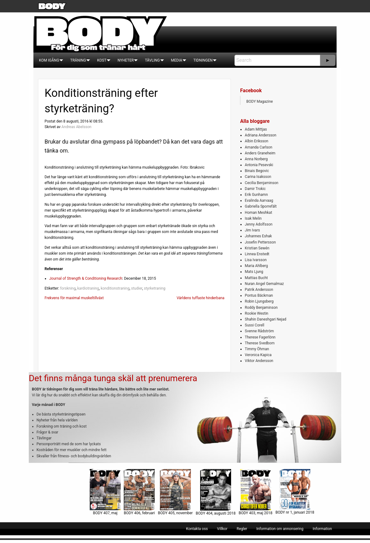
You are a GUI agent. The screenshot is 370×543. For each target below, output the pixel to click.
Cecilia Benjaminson (261, 183)
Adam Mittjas (256, 129)
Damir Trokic (255, 189)
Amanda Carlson (258, 147)
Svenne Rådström (259, 331)
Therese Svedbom (259, 343)
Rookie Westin (256, 313)
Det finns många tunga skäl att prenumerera (113, 378)
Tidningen (203, 60)
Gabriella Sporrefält (261, 206)
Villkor (222, 529)
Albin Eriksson (256, 141)
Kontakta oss (197, 529)
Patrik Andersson (259, 289)
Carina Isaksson (258, 177)
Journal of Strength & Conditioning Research (85, 278)
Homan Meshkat (258, 212)
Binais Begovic (257, 171)
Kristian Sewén (257, 248)
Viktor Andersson (259, 361)
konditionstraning (115, 288)
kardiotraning (88, 288)
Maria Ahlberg (256, 266)
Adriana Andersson (260, 135)
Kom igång (49, 60)
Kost (101, 60)
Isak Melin (253, 218)
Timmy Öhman (257, 349)
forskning (67, 288)
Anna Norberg (256, 159)
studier (136, 288)
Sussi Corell (254, 325)
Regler (242, 529)
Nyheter (126, 60)
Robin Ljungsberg (259, 301)
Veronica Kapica (258, 355)
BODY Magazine (259, 101)
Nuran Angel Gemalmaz (264, 284)
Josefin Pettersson (260, 242)
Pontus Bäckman (259, 295)
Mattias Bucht (256, 278)
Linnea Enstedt (257, 254)
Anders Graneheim (260, 153)
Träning (78, 60)
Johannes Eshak (258, 236)
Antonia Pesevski (259, 165)
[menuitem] (49, 60)
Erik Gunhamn (256, 194)
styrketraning (154, 288)
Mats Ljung (254, 271)
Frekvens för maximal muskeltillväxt (74, 298)
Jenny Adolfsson (258, 224)
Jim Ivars (252, 230)
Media (176, 60)
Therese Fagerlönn (260, 337)
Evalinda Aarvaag (259, 200)
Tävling (152, 60)
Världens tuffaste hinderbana (200, 298)
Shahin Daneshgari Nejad (265, 319)
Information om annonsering (279, 529)
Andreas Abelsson (76, 127)
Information (322, 529)
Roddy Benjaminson (261, 307)
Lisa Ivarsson (256, 260)
